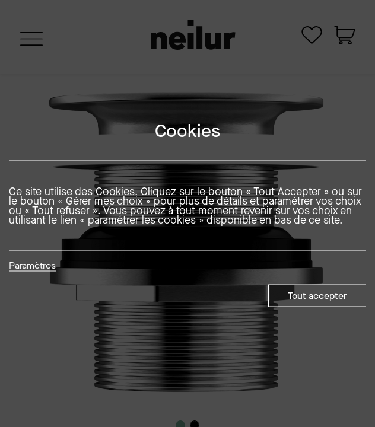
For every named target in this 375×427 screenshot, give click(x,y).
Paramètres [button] (32, 266)
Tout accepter (317, 295)
